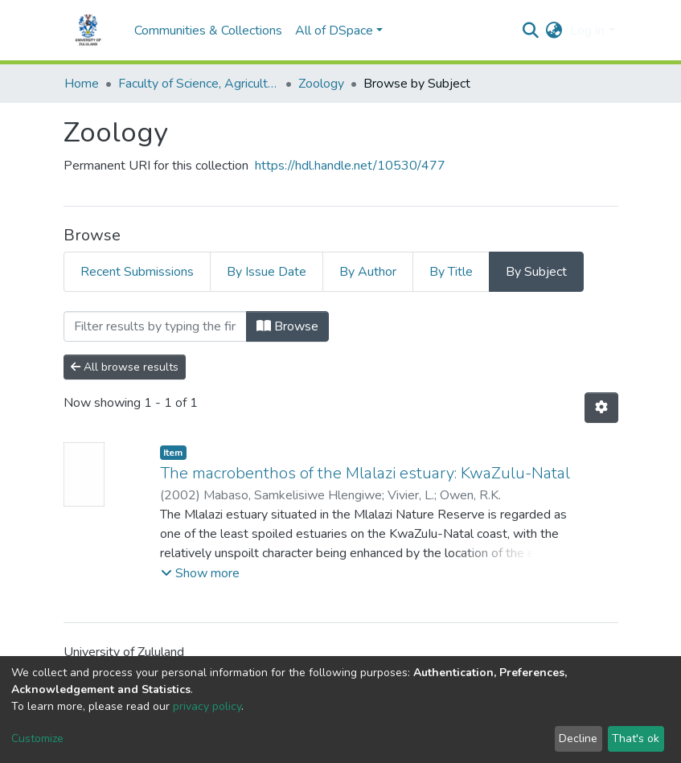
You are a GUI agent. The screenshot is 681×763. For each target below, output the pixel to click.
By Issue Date (266, 272)
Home (81, 83)
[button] (553, 30)
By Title (451, 272)
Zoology (321, 83)
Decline (578, 738)
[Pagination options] (601, 407)
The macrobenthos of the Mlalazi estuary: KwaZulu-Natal (365, 473)
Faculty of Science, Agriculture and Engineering (198, 83)
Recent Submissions (137, 272)
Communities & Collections (208, 30)
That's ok (635, 738)
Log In (587, 30)
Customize (37, 738)
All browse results (124, 367)
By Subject (536, 272)
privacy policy (207, 706)
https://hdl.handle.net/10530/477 (350, 165)
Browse (287, 326)
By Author (367, 272)
